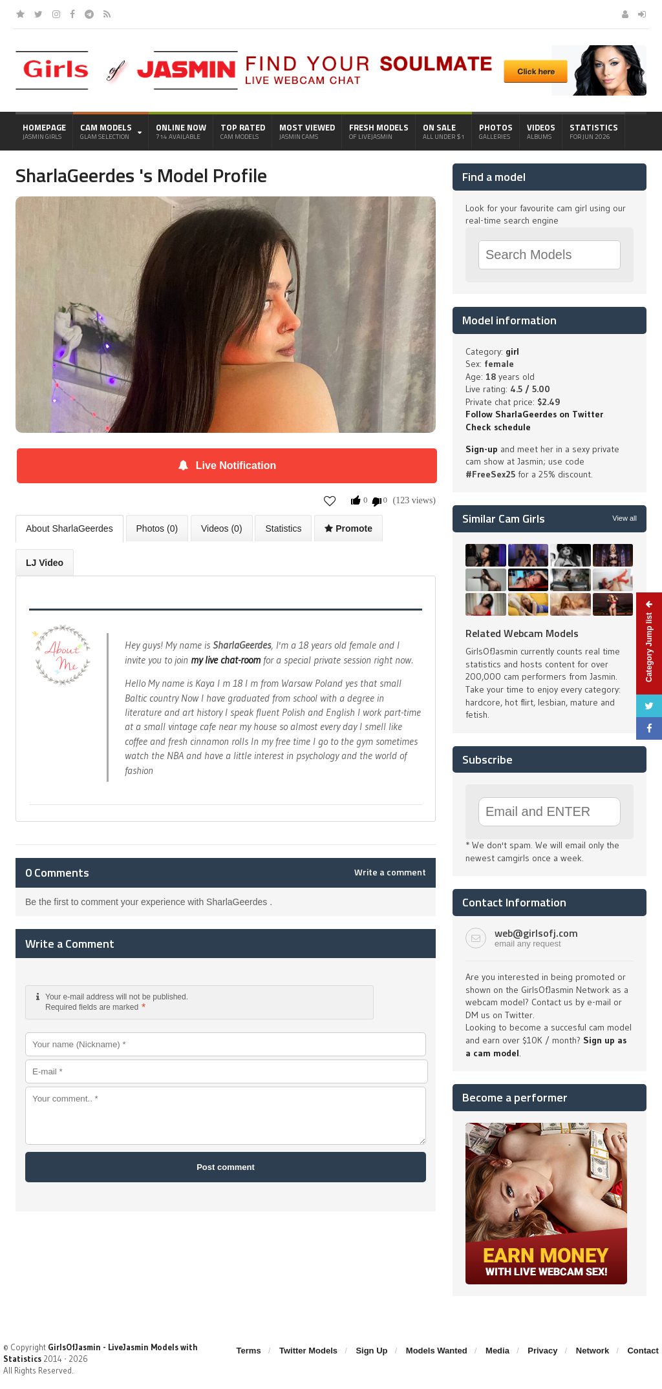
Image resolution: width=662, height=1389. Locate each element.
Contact (642, 1350)
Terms (249, 1350)
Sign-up (481, 449)
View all (624, 518)
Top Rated (242, 131)
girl (512, 351)
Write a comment (390, 872)
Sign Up (371, 1350)
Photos (496, 131)
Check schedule (498, 427)
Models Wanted (436, 1350)
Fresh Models (379, 131)
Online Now (181, 131)
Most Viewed (307, 131)
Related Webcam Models (522, 633)
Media (497, 1350)
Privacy (542, 1350)
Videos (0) (221, 528)
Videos (541, 131)
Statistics (594, 131)
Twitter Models (308, 1350)
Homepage (44, 131)
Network (592, 1350)
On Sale (444, 131)
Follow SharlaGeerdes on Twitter (534, 414)
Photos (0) (157, 528)
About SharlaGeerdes (69, 528)
